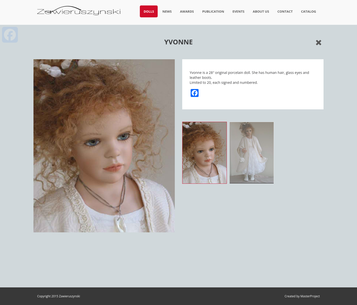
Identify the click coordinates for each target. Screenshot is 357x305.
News (167, 11)
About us (261, 11)
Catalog (308, 11)
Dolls (149, 11)
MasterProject (310, 296)
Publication (213, 11)
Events (238, 11)
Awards (187, 11)
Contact (285, 11)
